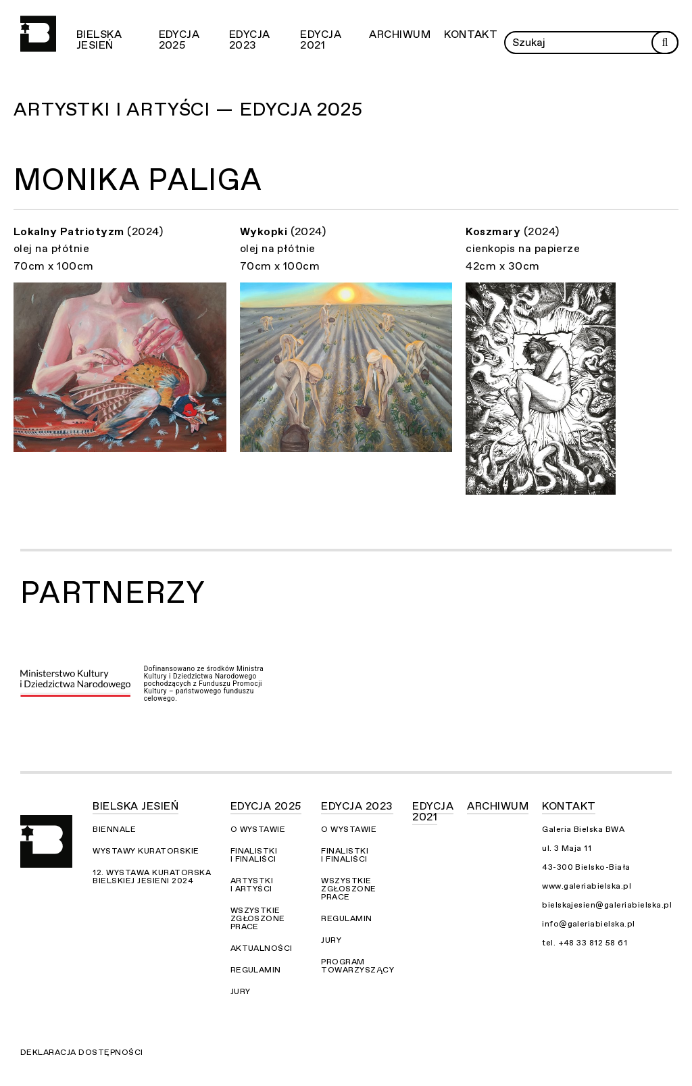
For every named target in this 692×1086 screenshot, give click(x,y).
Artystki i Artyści (252, 884)
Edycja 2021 (320, 40)
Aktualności (261, 948)
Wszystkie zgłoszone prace (257, 918)
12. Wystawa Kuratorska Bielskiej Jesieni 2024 (152, 876)
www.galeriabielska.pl (586, 886)
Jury (240, 991)
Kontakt (470, 34)
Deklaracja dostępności (81, 1052)
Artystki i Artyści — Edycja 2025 (188, 109)
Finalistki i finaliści (254, 855)
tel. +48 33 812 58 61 (584, 942)
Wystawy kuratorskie (146, 851)
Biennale (114, 829)
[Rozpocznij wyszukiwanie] (664, 42)
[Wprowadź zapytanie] (591, 42)
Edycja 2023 (249, 40)
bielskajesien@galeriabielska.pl (607, 905)
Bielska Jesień (99, 40)
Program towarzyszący (357, 965)
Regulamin (255, 969)
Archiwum (399, 34)
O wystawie (258, 829)
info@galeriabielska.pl (588, 924)
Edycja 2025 (179, 40)
